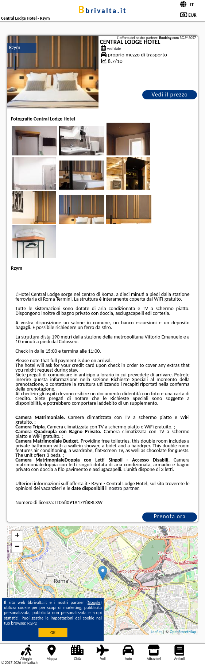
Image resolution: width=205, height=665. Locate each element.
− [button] (17, 547)
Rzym (14, 47)
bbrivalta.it (102, 10)
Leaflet (156, 631)
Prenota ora (170, 516)
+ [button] (17, 536)
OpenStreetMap (183, 631)
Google (94, 602)
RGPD (32, 623)
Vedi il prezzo (170, 94)
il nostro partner (122, 488)
